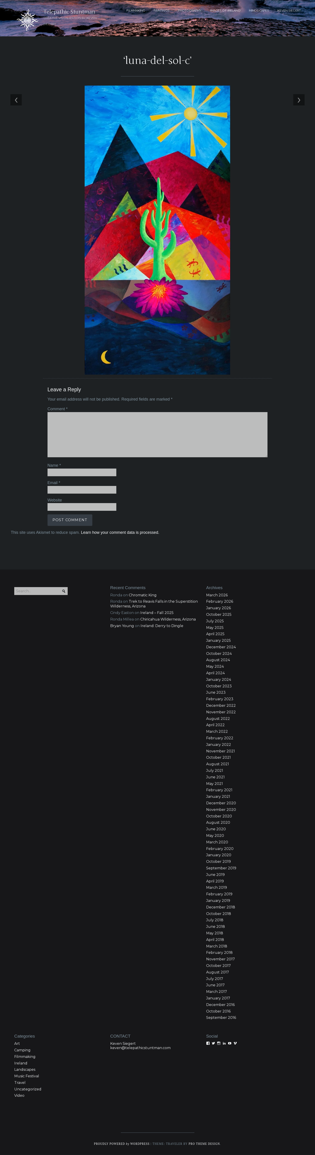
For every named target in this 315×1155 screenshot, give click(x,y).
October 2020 (219, 816)
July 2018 (214, 920)
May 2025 (215, 627)
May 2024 (215, 667)
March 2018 (216, 946)
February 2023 (219, 699)
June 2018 (215, 927)
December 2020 (221, 803)
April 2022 (215, 725)
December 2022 (221, 705)
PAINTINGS (161, 10)
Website (54, 500)
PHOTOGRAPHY (190, 10)
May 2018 (214, 933)
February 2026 (219, 602)
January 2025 (218, 641)
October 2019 (218, 862)
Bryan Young (122, 626)
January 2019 (218, 900)
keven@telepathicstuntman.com (140, 1048)
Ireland (20, 1063)
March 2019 (216, 888)
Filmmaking (25, 1057)
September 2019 (221, 868)
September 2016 (221, 1018)
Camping (22, 1050)
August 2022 (218, 718)
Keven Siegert (123, 1044)
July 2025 (215, 621)
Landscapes (24, 1070)
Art (17, 1044)
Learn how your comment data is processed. (120, 532)
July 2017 (214, 979)
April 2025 (215, 634)
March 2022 (217, 732)
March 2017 (216, 992)
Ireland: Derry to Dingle (162, 626)
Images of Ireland (225, 10)
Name (54, 465)
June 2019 (215, 875)
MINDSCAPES (259, 10)
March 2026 (217, 595)
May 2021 (214, 784)
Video (19, 1096)
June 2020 (216, 829)
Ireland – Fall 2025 (157, 613)
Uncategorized (27, 1089)
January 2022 (218, 744)
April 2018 (215, 940)
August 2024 (218, 660)
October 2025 (218, 614)
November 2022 (221, 712)
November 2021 (220, 751)
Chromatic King (143, 595)
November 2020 (221, 809)
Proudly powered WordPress (121, 1144)
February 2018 (219, 953)
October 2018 (218, 914)
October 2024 (219, 653)
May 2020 (215, 835)
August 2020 (218, 823)
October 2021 (218, 758)
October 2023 (219, 686)
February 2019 (219, 894)
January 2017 (218, 998)
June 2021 (215, 777)
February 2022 (219, 738)
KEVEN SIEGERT (289, 10)
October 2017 (218, 966)
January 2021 (218, 797)
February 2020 (220, 849)
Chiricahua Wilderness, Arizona (168, 619)
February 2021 (219, 790)
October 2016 (218, 1011)
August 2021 (217, 764)
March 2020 (217, 842)
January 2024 (218, 679)
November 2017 (220, 959)
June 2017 (215, 985)
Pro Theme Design (205, 1144)
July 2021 (214, 770)
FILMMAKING (135, 10)
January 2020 (218, 855)
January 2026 (218, 608)
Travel (20, 1082)
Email (53, 482)
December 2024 (221, 647)
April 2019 (215, 881)
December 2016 (220, 1005)
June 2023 (216, 693)
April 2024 (215, 673)
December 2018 (220, 907)
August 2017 (217, 972)
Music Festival (26, 1076)
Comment (57, 409)
